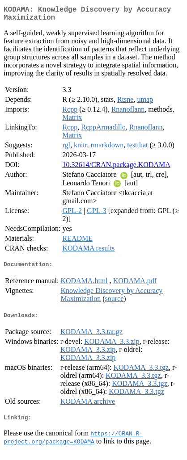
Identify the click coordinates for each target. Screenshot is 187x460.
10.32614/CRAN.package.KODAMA (116, 168)
